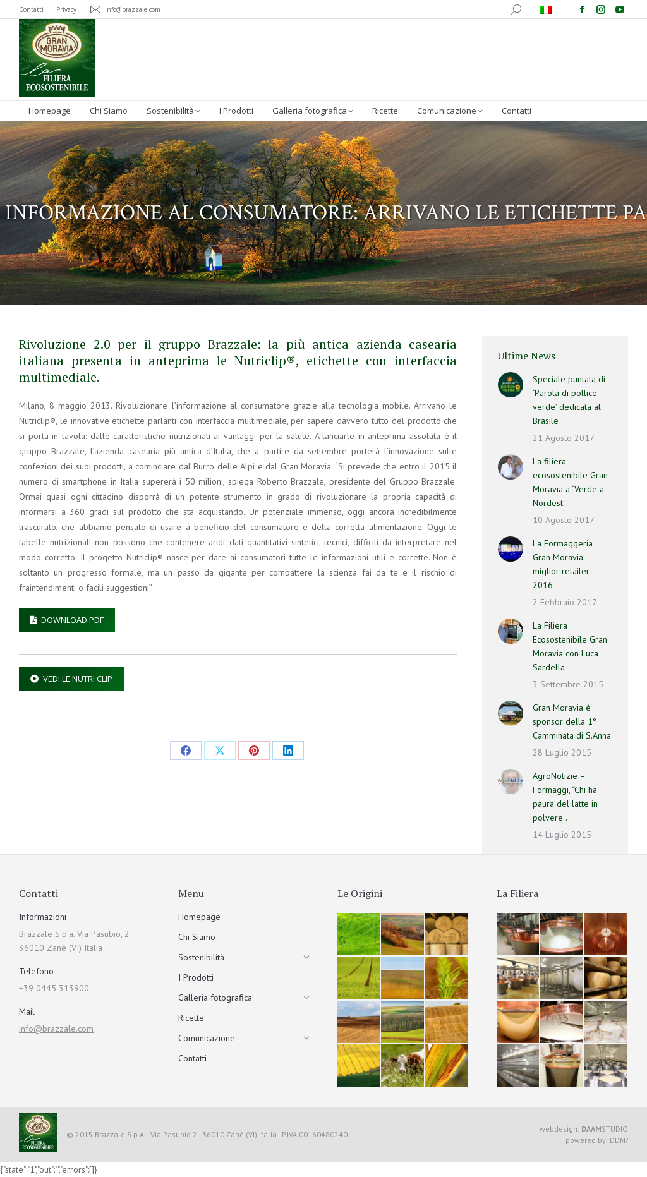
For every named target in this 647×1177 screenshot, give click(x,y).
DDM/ (619, 1140)
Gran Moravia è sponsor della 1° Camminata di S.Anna (572, 721)
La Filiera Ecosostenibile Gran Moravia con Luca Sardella (570, 646)
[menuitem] (547, 9)
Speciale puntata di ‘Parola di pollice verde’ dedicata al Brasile (569, 399)
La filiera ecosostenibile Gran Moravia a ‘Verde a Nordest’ (570, 482)
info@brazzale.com (56, 1028)
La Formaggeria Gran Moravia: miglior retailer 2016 (563, 564)
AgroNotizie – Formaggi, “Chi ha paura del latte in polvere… (565, 796)
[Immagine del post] (510, 384)
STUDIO (604, 1128)
